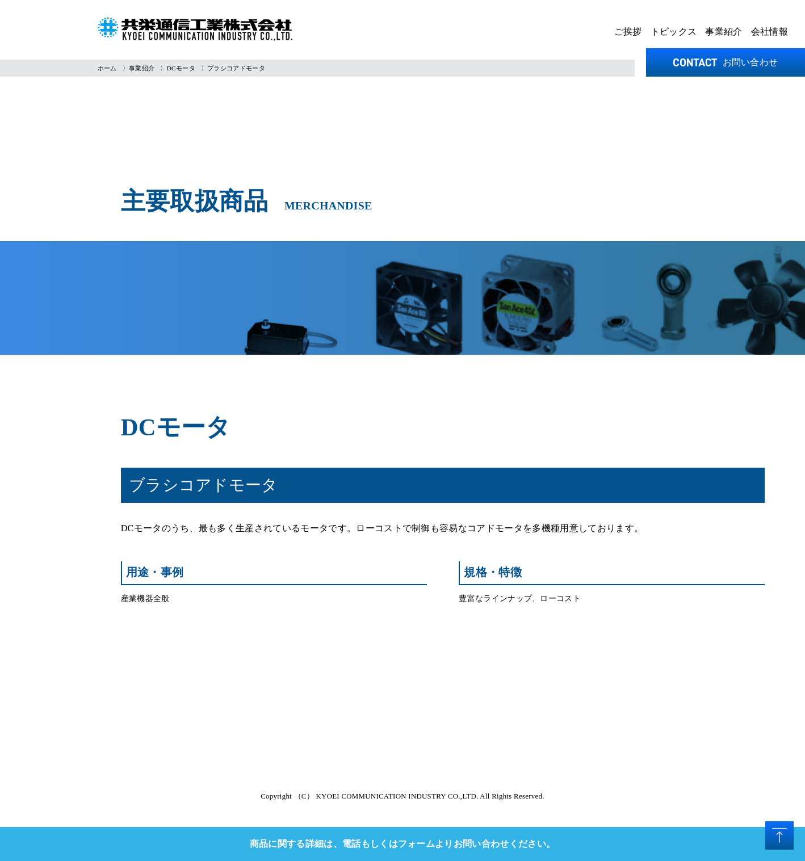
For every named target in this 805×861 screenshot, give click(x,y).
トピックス (674, 31)
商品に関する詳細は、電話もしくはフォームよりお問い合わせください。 (403, 844)
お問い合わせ (725, 62)
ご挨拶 (628, 31)
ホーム (107, 68)
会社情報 (769, 31)
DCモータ (181, 68)
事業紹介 (723, 31)
